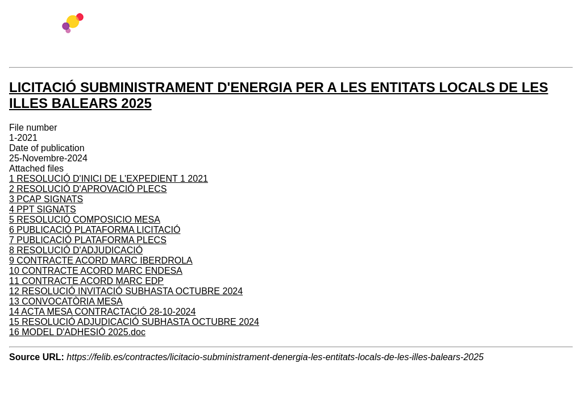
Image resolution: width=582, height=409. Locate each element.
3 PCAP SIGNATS (46, 199)
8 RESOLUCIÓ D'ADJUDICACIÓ (76, 250)
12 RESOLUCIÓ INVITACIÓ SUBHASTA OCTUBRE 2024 (126, 291)
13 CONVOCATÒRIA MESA (66, 301)
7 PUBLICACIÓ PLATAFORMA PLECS (88, 240)
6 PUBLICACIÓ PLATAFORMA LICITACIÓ (94, 230)
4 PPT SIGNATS (42, 209)
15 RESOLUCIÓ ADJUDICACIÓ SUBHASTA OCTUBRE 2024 (134, 322)
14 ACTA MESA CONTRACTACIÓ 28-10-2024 (102, 311)
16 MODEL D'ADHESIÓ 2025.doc (77, 332)
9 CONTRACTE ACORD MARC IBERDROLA (101, 260)
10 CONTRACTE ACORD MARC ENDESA (95, 271)
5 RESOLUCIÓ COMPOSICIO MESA (84, 219)
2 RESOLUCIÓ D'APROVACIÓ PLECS (88, 189)
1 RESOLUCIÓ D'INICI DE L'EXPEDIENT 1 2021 (108, 178)
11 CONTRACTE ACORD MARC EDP (86, 281)
